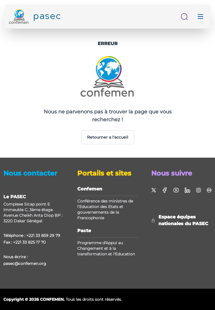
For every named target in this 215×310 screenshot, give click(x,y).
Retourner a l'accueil (107, 137)
